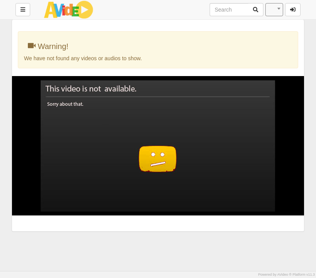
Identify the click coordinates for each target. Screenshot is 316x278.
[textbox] (274, 9)
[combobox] (274, 9)
